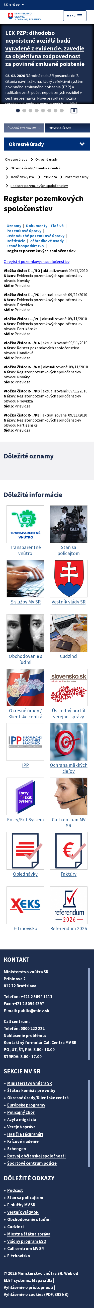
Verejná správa (21, 1127)
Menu (75, 16)
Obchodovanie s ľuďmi (29, 1219)
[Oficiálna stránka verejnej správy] (17, 5)
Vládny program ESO (26, 1241)
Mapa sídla (42, 1280)
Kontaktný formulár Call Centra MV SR (40, 1042)
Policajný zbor (21, 1112)
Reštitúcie (16, 240)
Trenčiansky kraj (23, 177)
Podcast (15, 1190)
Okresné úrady (60, 128)
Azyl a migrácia (21, 1119)
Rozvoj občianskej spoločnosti (36, 1156)
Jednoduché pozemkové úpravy (35, 235)
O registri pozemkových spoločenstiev (36, 261)
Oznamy (14, 225)
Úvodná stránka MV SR (24, 128)
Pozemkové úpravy (24, 230)
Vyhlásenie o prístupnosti (28, 1287)
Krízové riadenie (23, 1141)
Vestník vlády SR (23, 1212)
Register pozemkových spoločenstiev (39, 185)
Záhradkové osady (47, 240)
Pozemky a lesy (76, 177)
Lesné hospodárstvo (25, 245)
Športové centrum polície (32, 1163)
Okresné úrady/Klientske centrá (38, 1097)
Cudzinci (15, 1226)
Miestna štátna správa (28, 1234)
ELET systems (17, 1280)
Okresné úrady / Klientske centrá (35, 168)
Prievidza (50, 177)
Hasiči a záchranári (25, 1134)
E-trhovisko (18, 1256)
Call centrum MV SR (25, 1248)
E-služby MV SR (21, 1205)
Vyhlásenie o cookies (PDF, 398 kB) (36, 1294)
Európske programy (26, 1105)
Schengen (16, 1148)
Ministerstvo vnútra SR (29, 1083)
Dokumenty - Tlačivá (45, 225)
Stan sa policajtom (25, 1197)
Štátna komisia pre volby (31, 1090)
